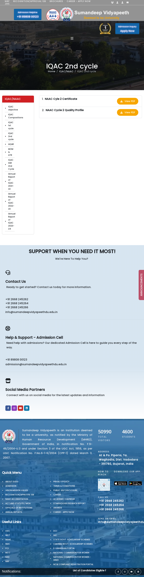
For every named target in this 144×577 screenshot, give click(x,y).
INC (55, 535)
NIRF (7, 1)
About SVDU (11, 481)
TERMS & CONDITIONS (64, 486)
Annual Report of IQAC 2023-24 (11, 221)
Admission (10, 486)
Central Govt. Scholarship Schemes (73, 543)
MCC (7, 552)
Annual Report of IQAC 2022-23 (11, 201)
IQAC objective (13, 108)
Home (51, 71)
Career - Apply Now (79, 1)
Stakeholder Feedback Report (69, 503)
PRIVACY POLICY (61, 481)
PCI (7, 548)
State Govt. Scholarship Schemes (71, 539)
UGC (7, 530)
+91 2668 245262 (16, 299)
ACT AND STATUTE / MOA (18, 503)
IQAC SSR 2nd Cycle (11, 164)
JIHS (7, 4)
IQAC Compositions (15, 116)
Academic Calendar (64, 499)
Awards (57, 507)
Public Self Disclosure (65, 490)
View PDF (127, 101)
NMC (7, 543)
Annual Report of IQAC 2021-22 (11, 181)
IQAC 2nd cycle (11, 136)
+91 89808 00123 (16, 360)
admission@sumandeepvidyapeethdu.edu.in (36, 364)
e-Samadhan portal (64, 548)
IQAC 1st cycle (11, 125)
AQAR (11, 144)
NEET (7, 535)
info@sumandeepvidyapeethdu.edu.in (31, 312)
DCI (55, 530)
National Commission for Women (71, 552)
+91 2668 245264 (16, 303)
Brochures (56, 1)
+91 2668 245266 (16, 307)
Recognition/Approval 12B (29, 1)
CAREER (57, 494)
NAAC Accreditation (16, 499)
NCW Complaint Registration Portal (73, 564)
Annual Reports (13, 512)
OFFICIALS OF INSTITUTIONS (18, 507)
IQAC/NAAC (66, 71)
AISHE (8, 539)
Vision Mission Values (16, 490)
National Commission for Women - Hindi (72, 558)
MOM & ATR (10, 152)
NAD (7, 557)
